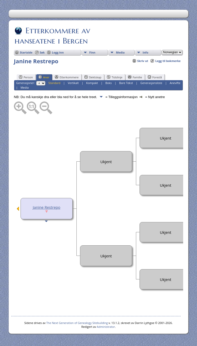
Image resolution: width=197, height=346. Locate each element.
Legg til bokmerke (168, 61)
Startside (26, 52)
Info (145, 52)
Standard (54, 83)
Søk (42, 52)
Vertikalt (73, 83)
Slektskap (93, 77)
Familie (135, 77)
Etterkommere (66, 77)
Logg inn (58, 52)
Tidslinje (114, 77)
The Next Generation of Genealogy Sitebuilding (77, 323)
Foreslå (155, 77)
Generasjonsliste (151, 83)
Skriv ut (142, 61)
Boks (108, 83)
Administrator (106, 327)
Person (26, 77)
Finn (92, 52)
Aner (43, 77)
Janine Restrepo (46, 207)
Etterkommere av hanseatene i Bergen (52, 35)
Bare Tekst (126, 83)
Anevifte (175, 83)
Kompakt (92, 83)
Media (120, 52)
